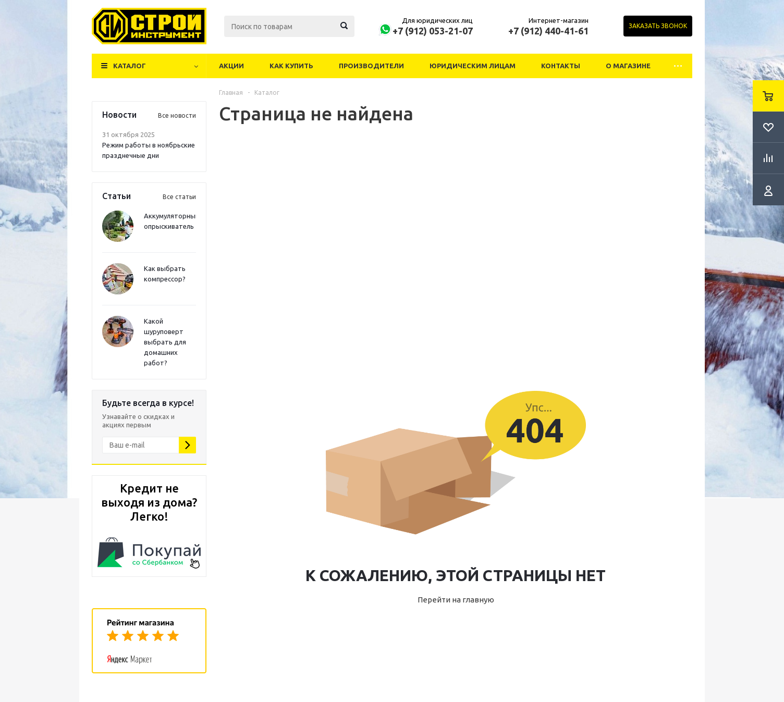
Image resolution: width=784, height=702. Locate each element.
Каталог (129, 65)
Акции (231, 65)
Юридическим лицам (473, 65)
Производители (371, 65)
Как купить (291, 65)
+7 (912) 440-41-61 (548, 31)
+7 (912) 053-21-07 (433, 31)
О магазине (628, 65)
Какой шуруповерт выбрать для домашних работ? (165, 341)
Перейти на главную (456, 599)
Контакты (560, 65)
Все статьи (179, 196)
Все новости (177, 115)
